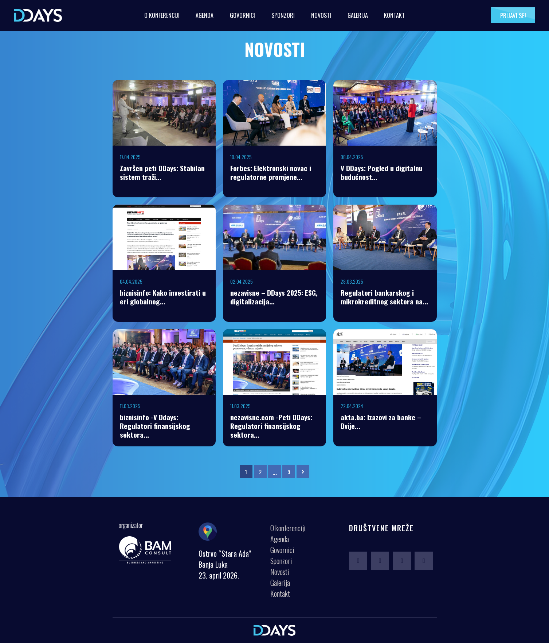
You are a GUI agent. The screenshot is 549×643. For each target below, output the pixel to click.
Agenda (204, 15)
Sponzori (283, 15)
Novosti (321, 15)
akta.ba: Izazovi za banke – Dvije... (381, 421)
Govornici (242, 15)
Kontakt (394, 15)
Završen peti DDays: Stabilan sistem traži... (162, 172)
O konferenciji (162, 15)
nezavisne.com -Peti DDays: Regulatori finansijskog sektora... (271, 426)
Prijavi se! (513, 15)
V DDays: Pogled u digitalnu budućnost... (382, 172)
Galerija (358, 15)
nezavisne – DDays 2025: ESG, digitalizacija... (274, 296)
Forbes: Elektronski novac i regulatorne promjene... (270, 172)
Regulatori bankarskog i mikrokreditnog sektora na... (384, 296)
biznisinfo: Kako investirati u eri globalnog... (163, 296)
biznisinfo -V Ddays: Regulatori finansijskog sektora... (155, 426)
